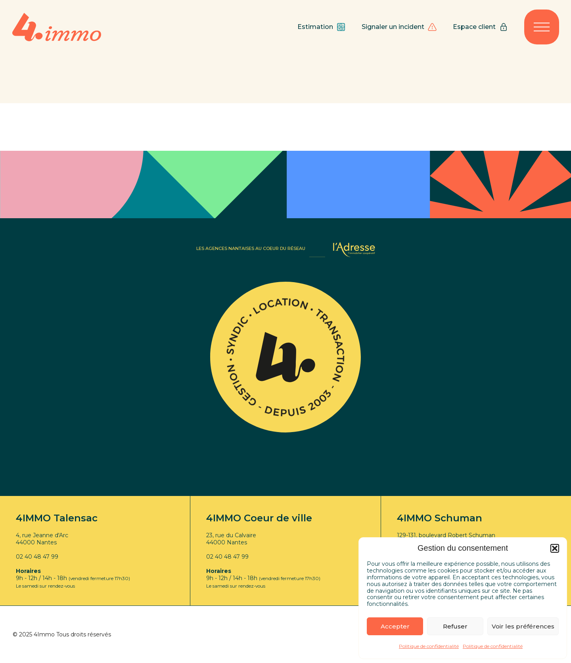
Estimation (321, 27)
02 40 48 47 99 (37, 556)
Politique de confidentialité (429, 646)
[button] (555, 548)
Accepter (395, 626)
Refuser (455, 626)
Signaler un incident (399, 27)
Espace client (480, 27)
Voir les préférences (523, 626)
